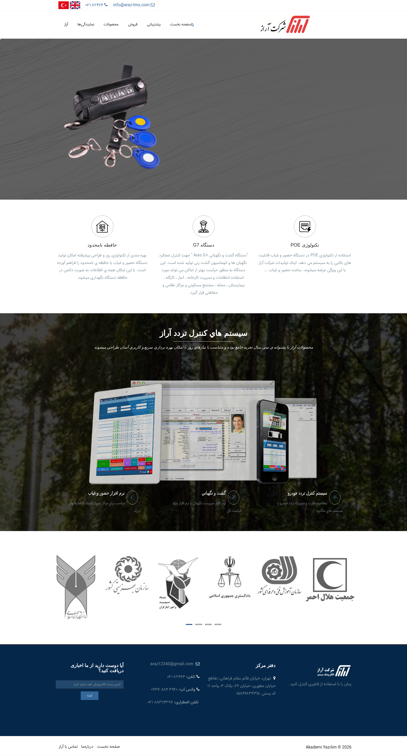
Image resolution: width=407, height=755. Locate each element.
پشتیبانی (154, 24)
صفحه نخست (180, 24)
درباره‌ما (87, 746)
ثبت (89, 695)
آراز (66, 24)
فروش (133, 24)
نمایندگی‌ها (85, 24)
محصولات (111, 24)
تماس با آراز (68, 746)
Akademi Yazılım (321, 747)
